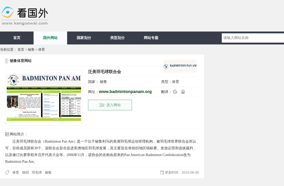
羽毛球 (37, 172)
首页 (16, 38)
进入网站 (113, 105)
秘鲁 (31, 49)
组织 (25, 172)
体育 (41, 49)
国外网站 (50, 38)
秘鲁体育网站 (20, 61)
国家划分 (84, 38)
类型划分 (117, 38)
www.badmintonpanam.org (125, 91)
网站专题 (151, 38)
